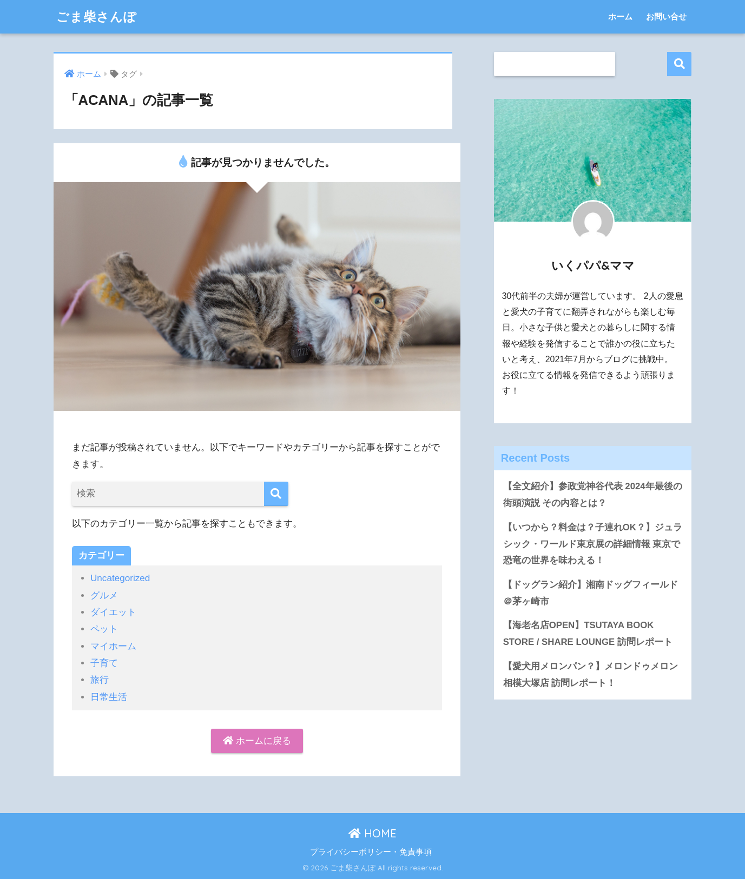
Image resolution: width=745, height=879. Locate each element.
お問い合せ (666, 16)
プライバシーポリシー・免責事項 (371, 852)
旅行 (99, 680)
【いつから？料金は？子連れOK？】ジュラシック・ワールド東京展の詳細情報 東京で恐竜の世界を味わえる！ (592, 543)
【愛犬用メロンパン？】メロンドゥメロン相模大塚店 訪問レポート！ (590, 674)
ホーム (620, 16)
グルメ (104, 595)
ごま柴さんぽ (96, 16)
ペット (104, 629)
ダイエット (113, 612)
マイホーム (113, 646)
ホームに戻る (257, 741)
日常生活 (108, 697)
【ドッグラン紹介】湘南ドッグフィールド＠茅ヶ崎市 (590, 593)
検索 (679, 64)
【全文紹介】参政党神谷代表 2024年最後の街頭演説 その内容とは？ (592, 494)
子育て (104, 663)
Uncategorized (120, 578)
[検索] (276, 494)
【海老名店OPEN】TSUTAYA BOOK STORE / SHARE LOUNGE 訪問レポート (588, 633)
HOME (372, 833)
